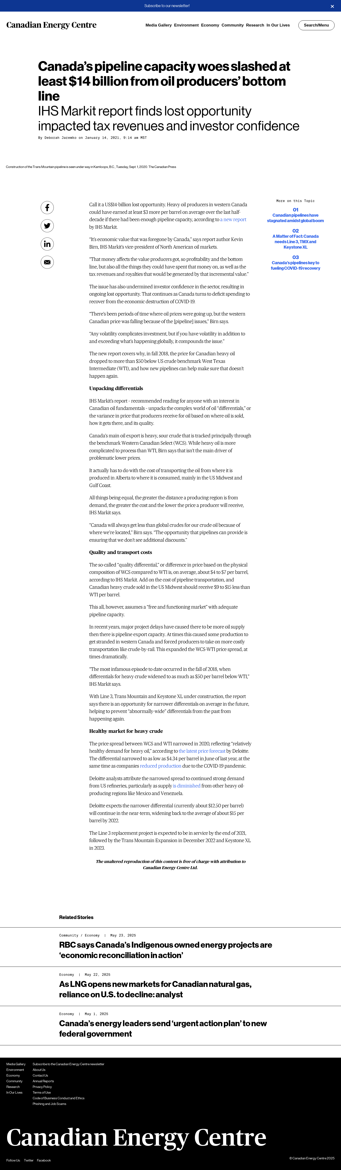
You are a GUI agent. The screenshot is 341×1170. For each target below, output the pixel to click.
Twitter (29, 1160)
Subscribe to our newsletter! (167, 6)
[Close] (332, 6)
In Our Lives (278, 25)
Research (255, 25)
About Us (39, 1069)
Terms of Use (42, 1092)
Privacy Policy (42, 1086)
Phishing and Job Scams (49, 1103)
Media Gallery (159, 25)
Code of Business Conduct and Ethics (59, 1098)
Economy (210, 25)
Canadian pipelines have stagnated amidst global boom (295, 215)
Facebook (44, 1160)
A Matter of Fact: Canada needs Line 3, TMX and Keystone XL (295, 238)
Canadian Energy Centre (51, 25)
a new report (233, 219)
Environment (186, 25)
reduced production (160, 766)
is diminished (187, 785)
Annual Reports (43, 1081)
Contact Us (40, 1075)
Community (233, 25)
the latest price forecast (202, 751)
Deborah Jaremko (60, 138)
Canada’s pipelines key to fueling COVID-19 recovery (295, 262)
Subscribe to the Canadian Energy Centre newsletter (68, 1064)
